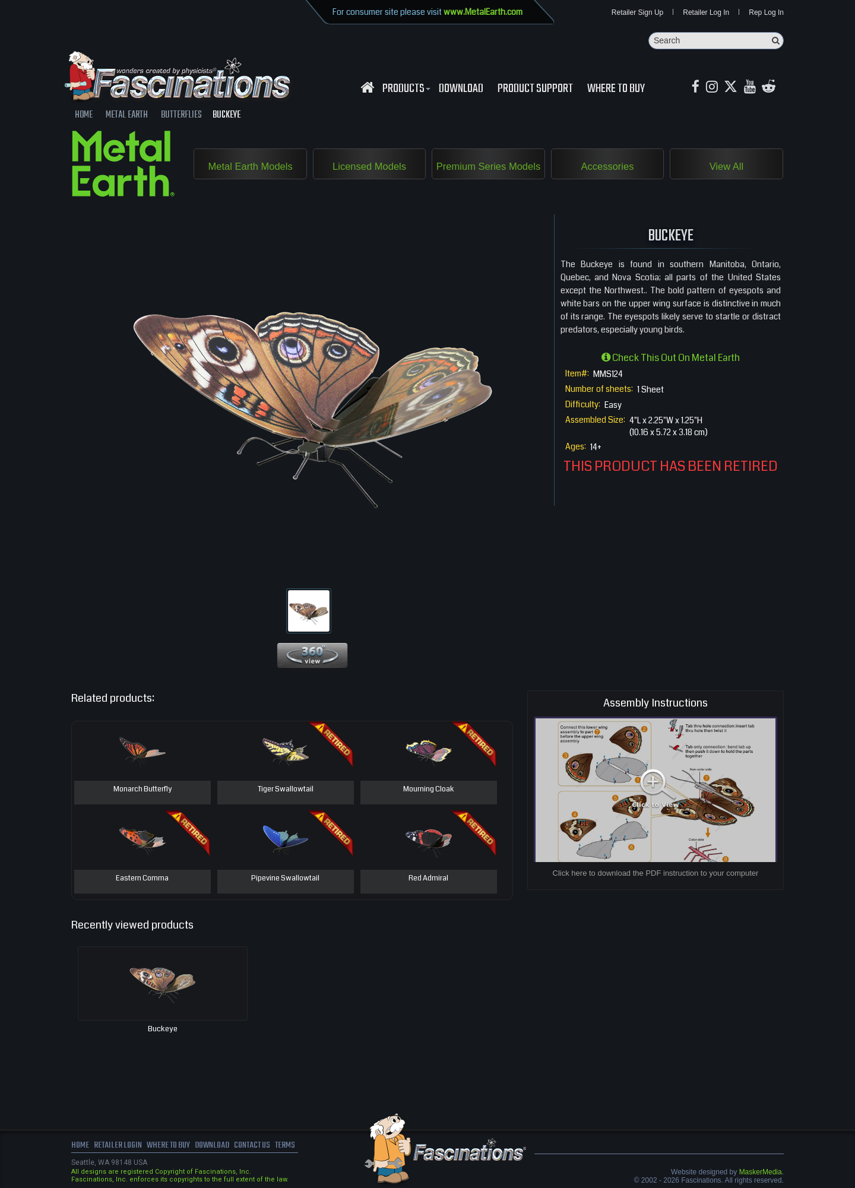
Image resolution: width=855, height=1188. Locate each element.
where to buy (171, 1146)
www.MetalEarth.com (483, 12)
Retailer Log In (706, 13)
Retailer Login (118, 1146)
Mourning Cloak (428, 790)
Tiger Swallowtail (285, 790)
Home (80, 1146)
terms (294, 1146)
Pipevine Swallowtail (285, 879)
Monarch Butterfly (142, 790)
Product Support (535, 90)
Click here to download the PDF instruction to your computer (656, 873)
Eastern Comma (142, 879)
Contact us (259, 1146)
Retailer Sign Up (637, 13)
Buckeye (163, 1029)
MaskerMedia (760, 1172)
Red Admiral (428, 879)
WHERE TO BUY (616, 90)
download (461, 90)
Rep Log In (766, 13)
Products (405, 90)
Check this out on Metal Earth (670, 358)
